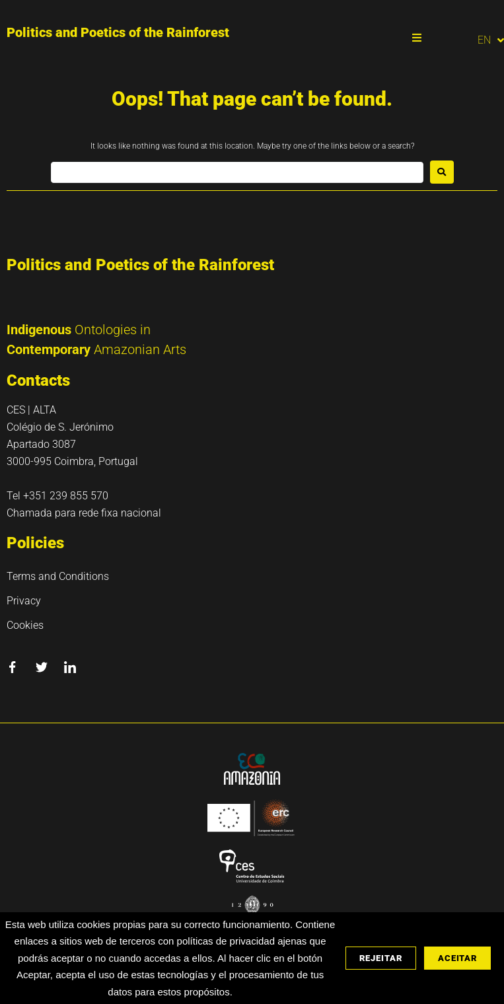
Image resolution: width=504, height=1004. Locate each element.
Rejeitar (380, 958)
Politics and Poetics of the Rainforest (118, 32)
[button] (417, 38)
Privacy (24, 600)
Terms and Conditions (58, 576)
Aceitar (458, 958)
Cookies (25, 625)
